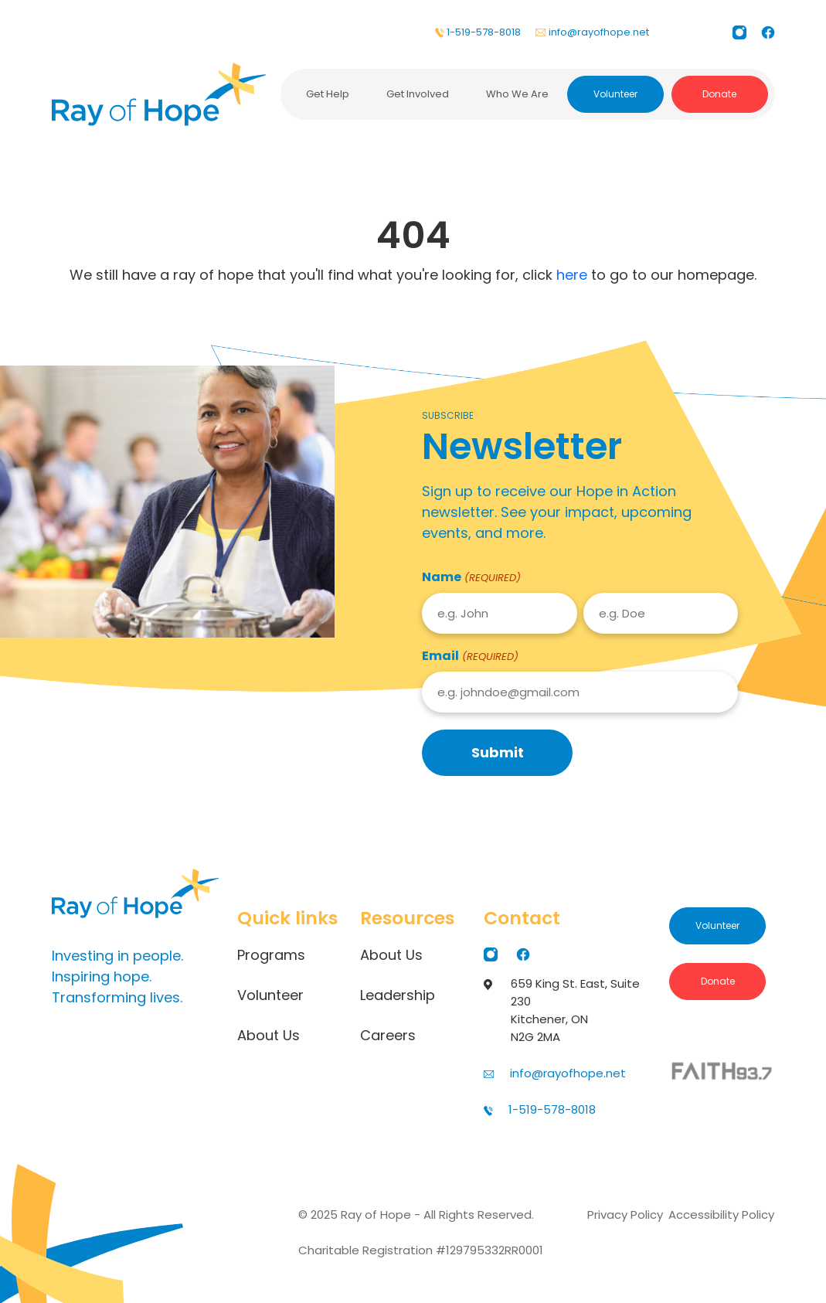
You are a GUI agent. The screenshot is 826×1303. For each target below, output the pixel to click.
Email (470, 656)
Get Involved (417, 94)
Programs (271, 954)
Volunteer (615, 93)
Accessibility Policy (721, 1214)
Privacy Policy (625, 1214)
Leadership (397, 995)
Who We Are (517, 94)
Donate (719, 93)
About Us (391, 954)
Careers (388, 1035)
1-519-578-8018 (478, 32)
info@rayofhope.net (592, 32)
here (571, 274)
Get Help (327, 94)
